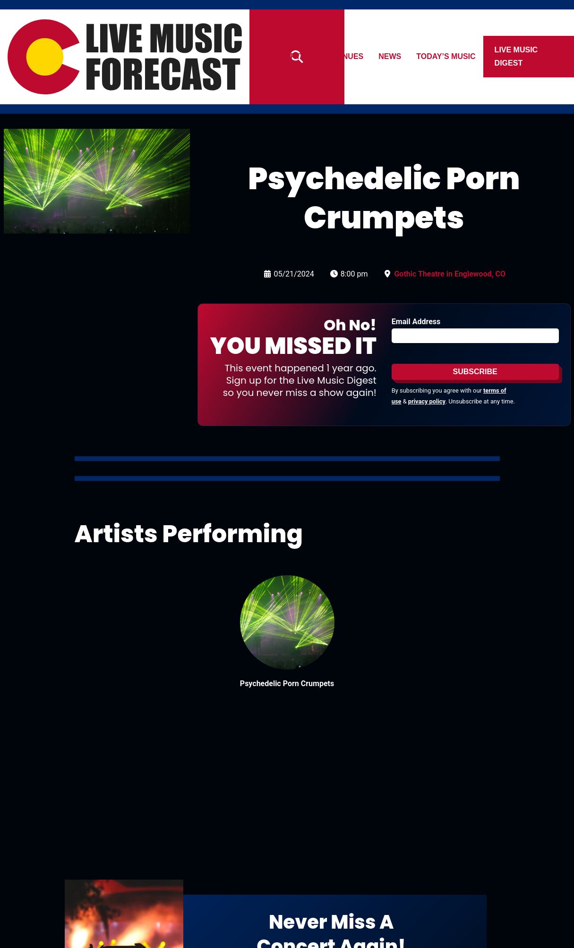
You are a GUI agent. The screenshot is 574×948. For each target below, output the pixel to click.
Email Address (416, 321)
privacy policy (426, 401)
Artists (301, 56)
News (390, 56)
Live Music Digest (516, 56)
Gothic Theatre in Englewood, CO (449, 273)
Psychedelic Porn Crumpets (287, 683)
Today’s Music (446, 56)
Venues (348, 56)
